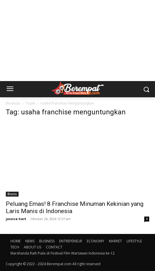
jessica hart (16, 219)
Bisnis (12, 194)
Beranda (13, 103)
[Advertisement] (77, 40)
